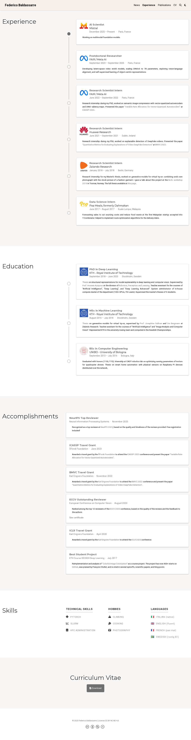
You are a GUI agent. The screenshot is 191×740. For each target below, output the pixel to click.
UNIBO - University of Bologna (107, 357)
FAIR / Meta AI (98, 60)
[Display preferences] (185, 5)
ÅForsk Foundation (78, 455)
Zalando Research (100, 169)
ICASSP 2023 (88, 111)
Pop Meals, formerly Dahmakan (108, 208)
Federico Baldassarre (20, 5)
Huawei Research (100, 133)
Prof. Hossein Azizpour (92, 289)
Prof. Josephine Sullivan (151, 328)
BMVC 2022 (160, 146)
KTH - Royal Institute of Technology (111, 276)
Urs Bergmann (173, 328)
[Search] (180, 5)
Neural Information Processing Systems (89, 427)
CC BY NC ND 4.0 (112, 729)
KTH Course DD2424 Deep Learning (86, 566)
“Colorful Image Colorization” (114, 572)
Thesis (85, 286)
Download (95, 696)
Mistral (93, 28)
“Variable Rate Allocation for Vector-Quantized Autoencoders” (152, 108)
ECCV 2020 (115, 515)
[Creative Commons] (95, 735)
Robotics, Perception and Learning (134, 289)
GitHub (75, 575)
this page (132, 186)
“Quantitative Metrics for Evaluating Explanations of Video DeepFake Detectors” (117, 146)
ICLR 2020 (136, 548)
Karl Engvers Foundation (81, 482)
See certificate (78, 524)
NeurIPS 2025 (107, 433)
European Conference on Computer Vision (90, 510)
